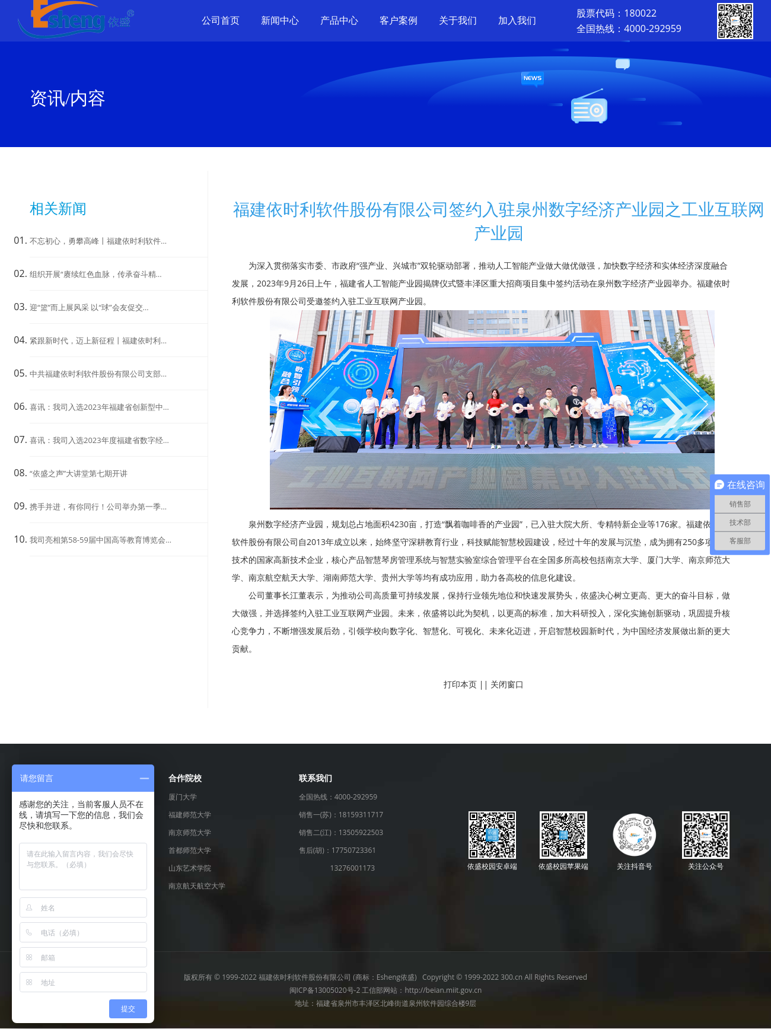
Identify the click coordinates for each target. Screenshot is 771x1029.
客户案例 (399, 20)
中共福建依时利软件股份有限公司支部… (98, 373)
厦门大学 (182, 797)
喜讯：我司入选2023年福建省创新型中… (99, 407)
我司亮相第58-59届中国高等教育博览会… (100, 539)
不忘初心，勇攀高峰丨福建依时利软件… (98, 240)
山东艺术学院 (189, 868)
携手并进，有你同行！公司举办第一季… (98, 506)
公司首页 (221, 20)
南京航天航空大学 (196, 886)
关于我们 (458, 20)
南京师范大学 (189, 832)
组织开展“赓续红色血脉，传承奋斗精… (96, 274)
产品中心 (339, 20)
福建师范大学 (189, 815)
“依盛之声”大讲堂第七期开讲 (79, 473)
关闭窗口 (507, 684)
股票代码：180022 (616, 13)
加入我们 (517, 20)
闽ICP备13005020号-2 (325, 990)
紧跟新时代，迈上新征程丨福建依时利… (98, 340)
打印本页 (460, 684)
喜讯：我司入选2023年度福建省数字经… (99, 440)
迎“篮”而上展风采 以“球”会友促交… (89, 307)
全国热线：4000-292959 (628, 28)
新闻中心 (280, 20)
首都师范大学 (189, 850)
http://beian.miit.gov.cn (443, 990)
